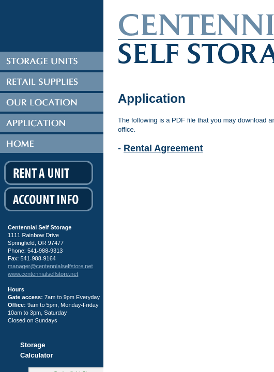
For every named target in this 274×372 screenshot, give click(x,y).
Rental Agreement (163, 148)
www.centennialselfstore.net (43, 274)
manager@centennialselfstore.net (50, 266)
